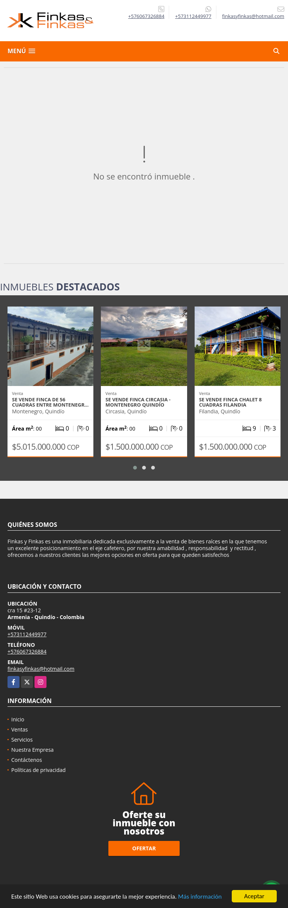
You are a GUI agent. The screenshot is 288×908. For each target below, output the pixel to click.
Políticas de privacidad (38, 769)
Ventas (19, 729)
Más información (200, 897)
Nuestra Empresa (32, 749)
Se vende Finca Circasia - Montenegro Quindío (137, 402)
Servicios (22, 739)
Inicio (17, 719)
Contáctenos (26, 759)
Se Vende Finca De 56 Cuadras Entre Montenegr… (50, 402)
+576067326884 (146, 16)
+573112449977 (193, 16)
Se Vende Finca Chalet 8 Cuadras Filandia (230, 402)
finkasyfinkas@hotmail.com (41, 668)
